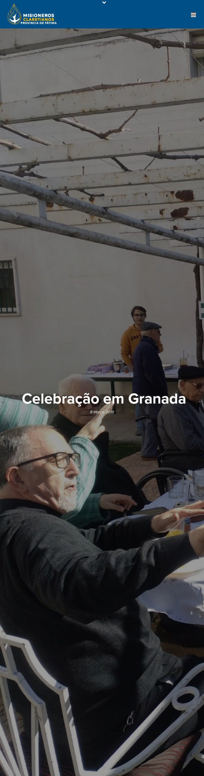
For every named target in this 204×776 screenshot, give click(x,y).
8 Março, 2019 (102, 412)
